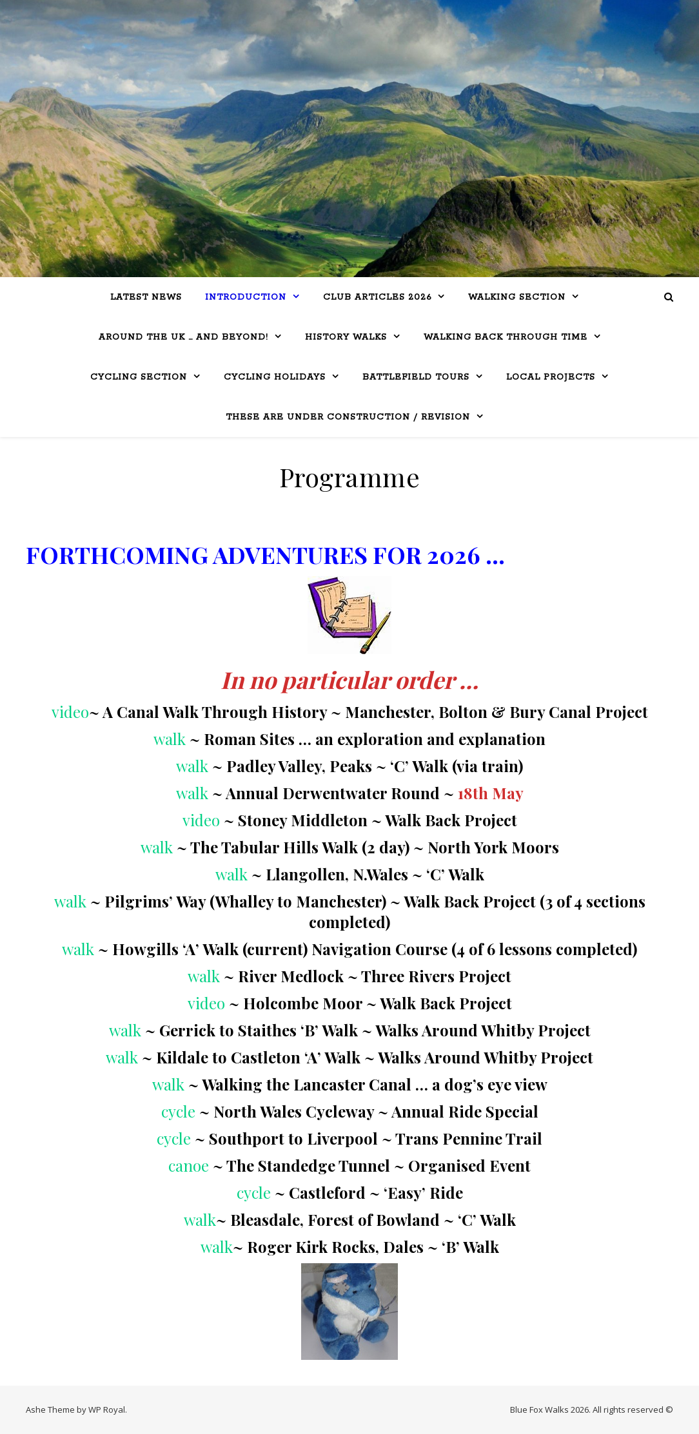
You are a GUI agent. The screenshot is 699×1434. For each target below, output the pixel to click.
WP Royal (106, 1409)
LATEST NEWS (146, 297)
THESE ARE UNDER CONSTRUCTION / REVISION (348, 417)
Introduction (245, 297)
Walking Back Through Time (505, 337)
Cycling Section (138, 377)
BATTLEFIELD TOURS (415, 377)
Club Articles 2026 (377, 297)
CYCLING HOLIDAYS (275, 377)
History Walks (346, 337)
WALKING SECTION (517, 297)
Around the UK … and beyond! (183, 337)
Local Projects (550, 377)
